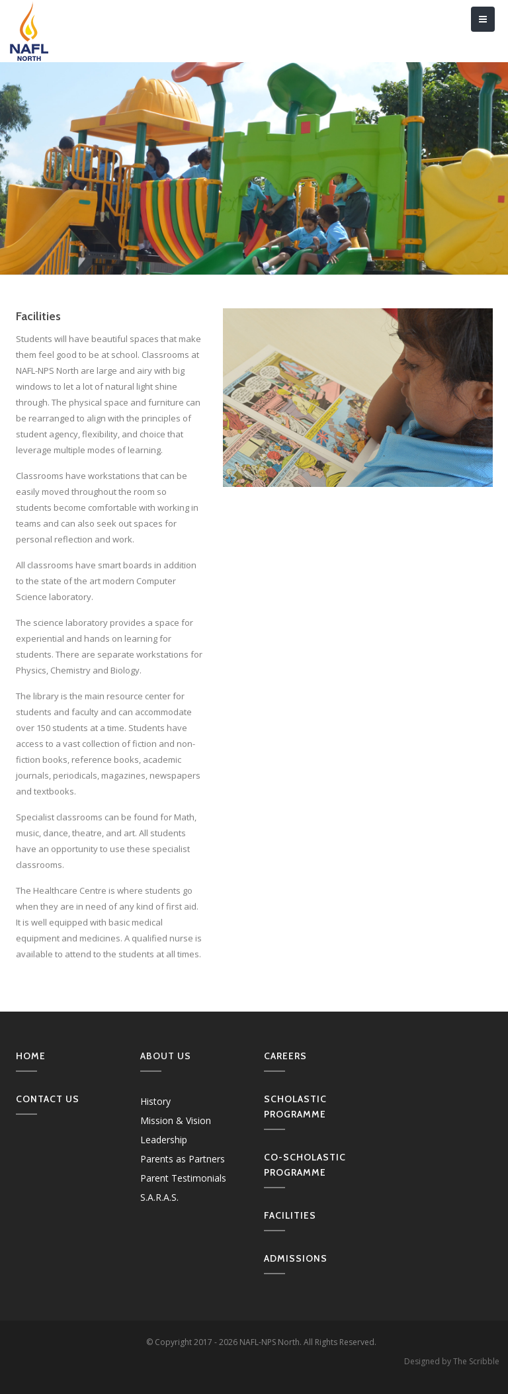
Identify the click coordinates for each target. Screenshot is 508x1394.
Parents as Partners (182, 1159)
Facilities (290, 1215)
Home (31, 1056)
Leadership (163, 1139)
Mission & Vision (175, 1120)
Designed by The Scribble (451, 1361)
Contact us (47, 1099)
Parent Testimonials (183, 1178)
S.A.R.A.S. (159, 1197)
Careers (285, 1056)
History (155, 1101)
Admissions (295, 1258)
